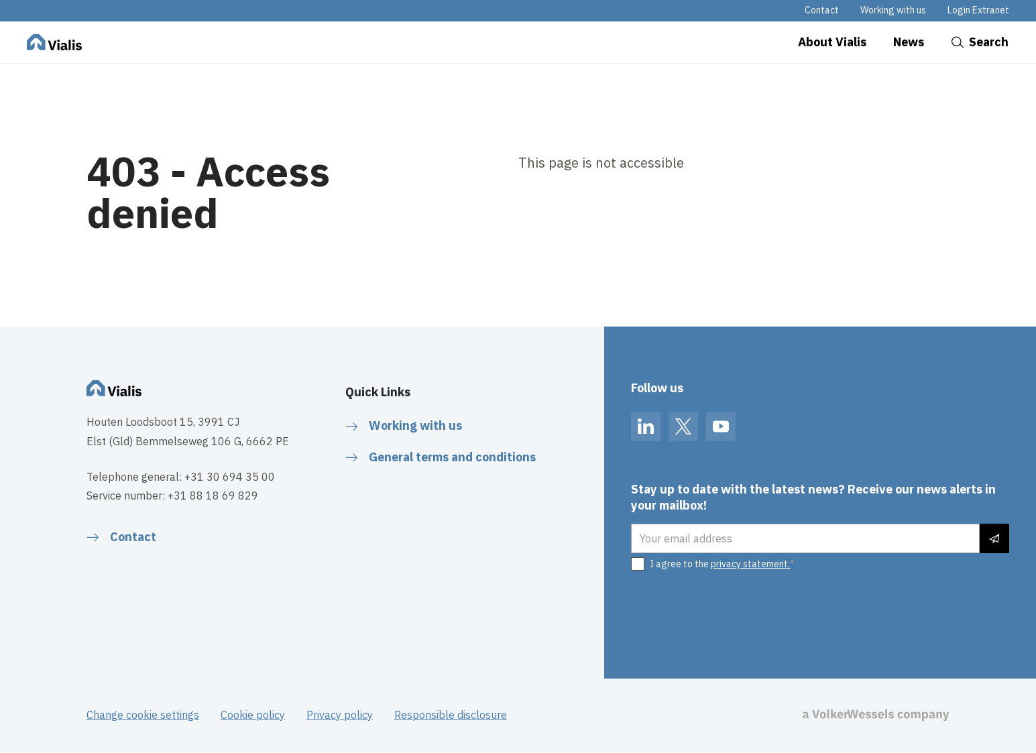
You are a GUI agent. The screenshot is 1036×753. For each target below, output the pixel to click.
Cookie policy (253, 714)
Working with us (893, 10)
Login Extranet (978, 10)
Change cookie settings (143, 714)
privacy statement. (750, 564)
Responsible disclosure (450, 714)
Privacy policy (339, 714)
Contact (822, 10)
